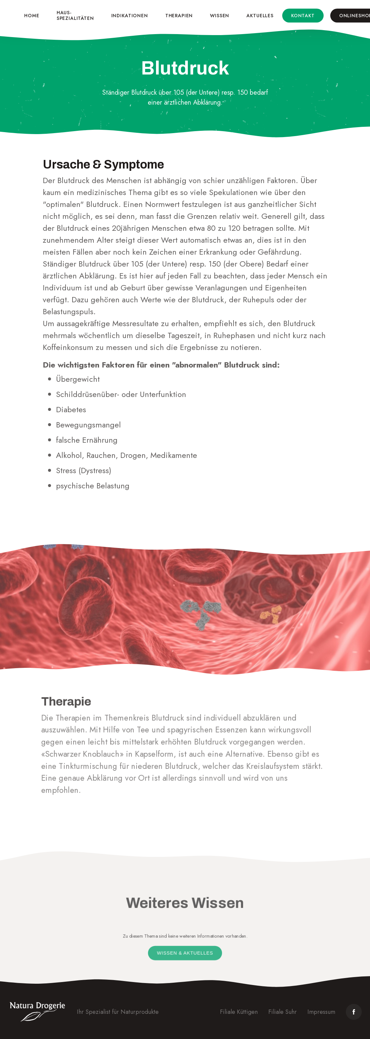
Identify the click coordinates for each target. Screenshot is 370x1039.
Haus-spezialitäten (75, 15)
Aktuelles (260, 15)
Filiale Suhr (282, 1012)
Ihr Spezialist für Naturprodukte (118, 1012)
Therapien (179, 15)
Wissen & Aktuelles (185, 953)
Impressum (321, 1012)
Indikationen (129, 15)
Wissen (219, 15)
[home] (9, 15)
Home (31, 15)
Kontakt (303, 15)
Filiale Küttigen (239, 1012)
